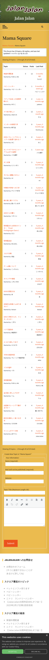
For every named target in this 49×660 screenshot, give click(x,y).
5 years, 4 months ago (39, 163)
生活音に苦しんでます (11, 393)
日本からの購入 (9, 213)
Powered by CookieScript (24, 657)
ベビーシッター (9, 86)
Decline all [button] (36, 652)
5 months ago (15, 53)
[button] (7, 500)
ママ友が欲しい (9, 111)
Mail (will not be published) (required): (19, 469)
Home (4, 45)
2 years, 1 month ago (39, 112)
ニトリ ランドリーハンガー (20, 598)
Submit (10, 543)
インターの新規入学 (11, 124)
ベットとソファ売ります (18, 588)
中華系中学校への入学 (12, 188)
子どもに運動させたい (12, 175)
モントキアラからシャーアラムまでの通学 (12, 150)
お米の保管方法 (9, 291)
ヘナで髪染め (8, 329)
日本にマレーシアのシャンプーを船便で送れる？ (12, 138)
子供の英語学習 (9, 355)
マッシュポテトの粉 (11, 431)
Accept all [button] (12, 652)
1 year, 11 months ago (39, 100)
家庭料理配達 (8, 74)
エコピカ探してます (11, 342)
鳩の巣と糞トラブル (11, 200)
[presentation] (7, 500)
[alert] (24, 646)
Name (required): (11, 461)
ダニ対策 (7, 162)
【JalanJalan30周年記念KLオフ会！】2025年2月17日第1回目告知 (24, 603)
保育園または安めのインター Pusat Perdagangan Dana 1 (12, 227)
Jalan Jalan (25, 18)
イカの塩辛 (8, 367)
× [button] (47, 635)
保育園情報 (8, 380)
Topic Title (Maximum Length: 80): (16, 489)
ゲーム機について (10, 266)
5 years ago (39, 149)
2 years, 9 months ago (39, 125)
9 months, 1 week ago (39, 87)
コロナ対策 (8, 253)
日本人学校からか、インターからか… (12, 318)
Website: (8, 478)
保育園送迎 (8, 241)
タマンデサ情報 (9, 279)
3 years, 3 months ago (39, 138)
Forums (11, 45)
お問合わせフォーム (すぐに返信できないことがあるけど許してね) (19, 570)
